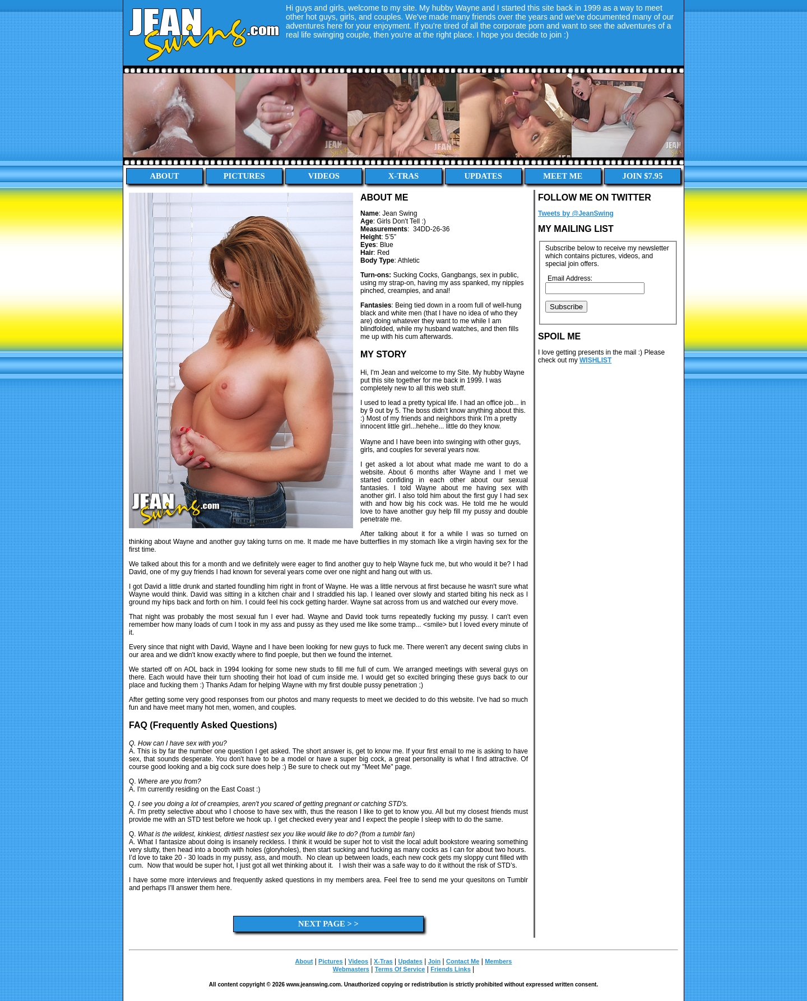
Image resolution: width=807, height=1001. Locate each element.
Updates (483, 175)
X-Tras (403, 175)
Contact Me (462, 961)
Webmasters (351, 969)
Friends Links (450, 969)
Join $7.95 (643, 175)
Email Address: (570, 278)
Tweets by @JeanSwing (576, 213)
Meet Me (562, 175)
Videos (324, 175)
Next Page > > (328, 923)
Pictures (244, 175)
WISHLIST (595, 360)
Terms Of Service (400, 969)
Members (498, 961)
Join (434, 961)
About (164, 175)
